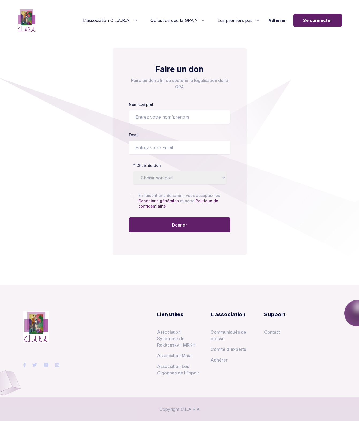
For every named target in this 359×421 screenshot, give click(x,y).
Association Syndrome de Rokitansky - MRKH (176, 338)
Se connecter (317, 20)
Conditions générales (159, 200)
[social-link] (24, 365)
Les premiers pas (239, 20)
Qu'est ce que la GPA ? (177, 20)
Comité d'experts (228, 349)
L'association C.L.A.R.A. (110, 20)
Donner (179, 225)
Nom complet (141, 104)
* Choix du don (147, 165)
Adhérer (277, 20)
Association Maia (174, 355)
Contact (272, 332)
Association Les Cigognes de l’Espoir (178, 369)
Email (134, 135)
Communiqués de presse (228, 335)
